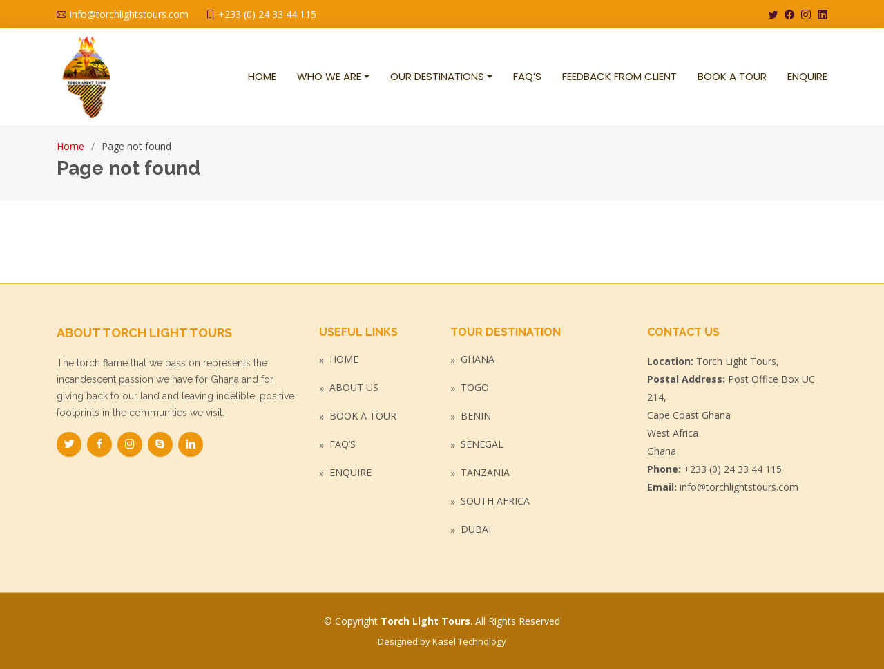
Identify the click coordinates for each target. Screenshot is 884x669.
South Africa (495, 501)
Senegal (482, 444)
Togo (475, 388)
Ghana (477, 359)
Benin (476, 416)
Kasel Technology (469, 641)
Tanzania (485, 473)
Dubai (476, 529)
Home (70, 146)
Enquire (350, 473)
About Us (353, 388)
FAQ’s (342, 444)
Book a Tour (362, 416)
